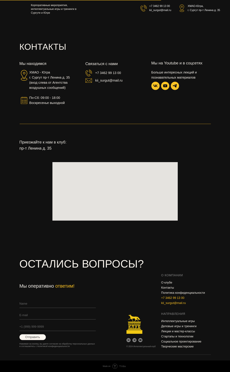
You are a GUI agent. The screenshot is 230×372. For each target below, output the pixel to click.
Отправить (32, 337)
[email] (57, 315)
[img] (140, 340)
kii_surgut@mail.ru (173, 303)
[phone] (57, 327)
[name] (57, 304)
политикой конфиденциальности (53, 346)
